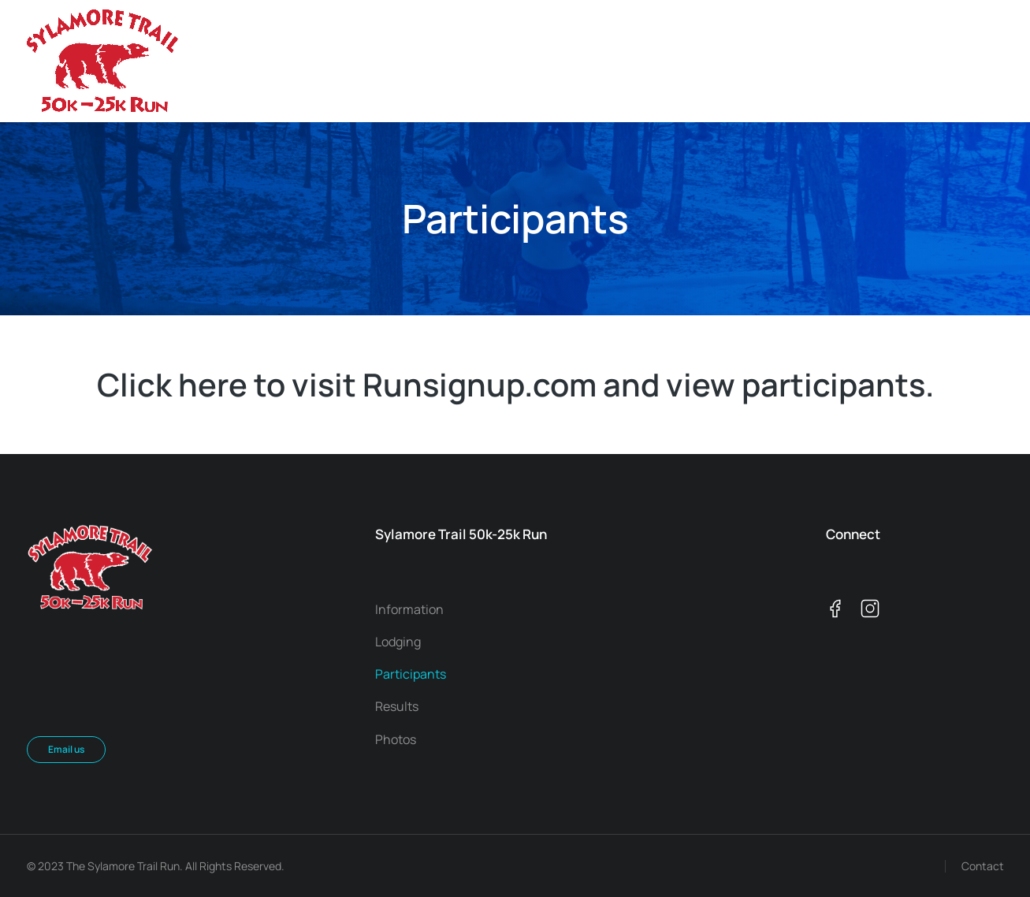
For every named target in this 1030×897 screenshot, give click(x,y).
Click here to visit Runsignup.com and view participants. (515, 384)
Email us (66, 749)
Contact (982, 865)
